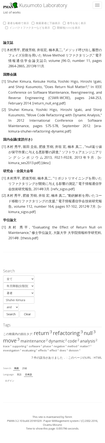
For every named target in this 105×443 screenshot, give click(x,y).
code (73, 341)
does (64, 350)
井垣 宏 (60, 146)
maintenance (34, 341)
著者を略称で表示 (16, 23)
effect (54, 350)
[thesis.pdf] (29, 238)
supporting (20, 346)
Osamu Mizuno (52, 425)
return (43, 332)
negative (60, 346)
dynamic (58, 341)
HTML (98, 358)
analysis (88, 341)
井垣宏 (42, 50)
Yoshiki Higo (68, 81)
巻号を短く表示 (74, 23)
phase (48, 346)
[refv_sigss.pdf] (63, 189)
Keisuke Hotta (44, 81)
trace (7, 346)
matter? (85, 346)
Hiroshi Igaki (90, 81)
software (35, 346)
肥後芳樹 (28, 50)
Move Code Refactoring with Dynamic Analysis (64, 115)
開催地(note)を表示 (66, 27)
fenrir (68, 417)
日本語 (28, 374)
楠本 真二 (75, 146)
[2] (4, 109)
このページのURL (79, 358)
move (11, 340)
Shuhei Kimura (19, 81)
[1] (4, 50)
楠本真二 (55, 50)
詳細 (24, 368)
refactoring (68, 332)
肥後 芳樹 (46, 146)
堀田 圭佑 (30, 146)
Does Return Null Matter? (66, 87)
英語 (19, 374)
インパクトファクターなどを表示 (27, 27)
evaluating (29, 350)
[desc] (45, 163)
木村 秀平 (14, 146)
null (90, 332)
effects (43, 350)
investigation (12, 350)
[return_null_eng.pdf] (48, 103)
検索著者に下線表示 (46, 23)
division (74, 350)
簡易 (16, 368)
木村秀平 (13, 50)
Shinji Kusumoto (29, 87)
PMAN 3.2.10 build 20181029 (24, 421)
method (73, 346)
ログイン (9, 380)
